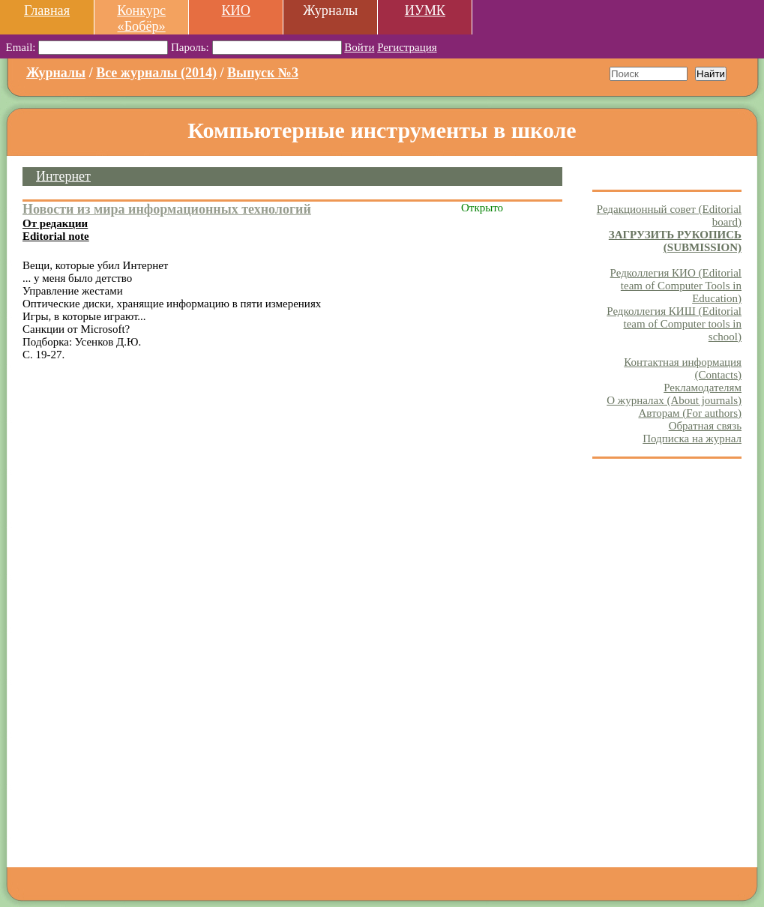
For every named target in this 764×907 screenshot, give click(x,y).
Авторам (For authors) (690, 413)
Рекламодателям (703, 388)
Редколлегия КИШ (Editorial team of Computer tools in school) (674, 324)
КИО (235, 10)
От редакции (55, 223)
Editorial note (55, 236)
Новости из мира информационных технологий (166, 209)
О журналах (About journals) (674, 400)
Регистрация (407, 47)
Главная (47, 10)
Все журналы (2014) (156, 72)
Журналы (55, 72)
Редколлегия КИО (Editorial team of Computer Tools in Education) (676, 285)
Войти (359, 47)
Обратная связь (705, 426)
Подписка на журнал (692, 439)
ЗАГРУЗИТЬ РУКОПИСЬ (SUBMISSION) (675, 241)
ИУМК (425, 10)
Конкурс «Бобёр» (141, 18)
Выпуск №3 (262, 72)
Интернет (63, 176)
